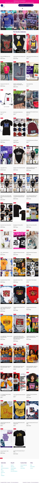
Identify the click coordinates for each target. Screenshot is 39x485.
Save (2, 34)
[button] (22, 8)
